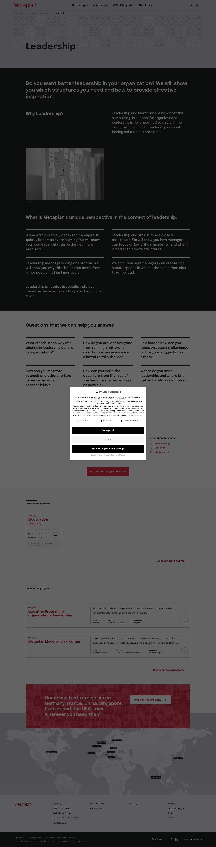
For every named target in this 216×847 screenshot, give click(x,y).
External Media (129, 417)
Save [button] (108, 437)
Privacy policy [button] (109, 452)
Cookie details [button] (96, 452)
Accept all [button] (108, 428)
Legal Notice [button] (120, 452)
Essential (82, 417)
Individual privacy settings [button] (108, 446)
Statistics (105, 417)
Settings (139, 412)
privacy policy (82, 412)
